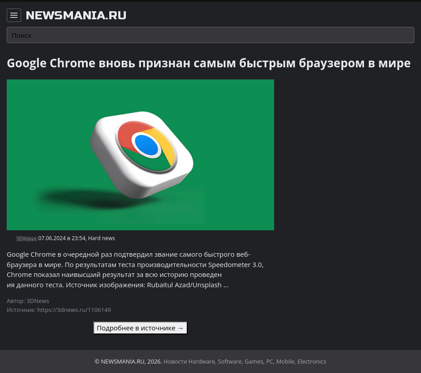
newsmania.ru (76, 16)
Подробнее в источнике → (140, 327)
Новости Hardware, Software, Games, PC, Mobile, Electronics (244, 361)
